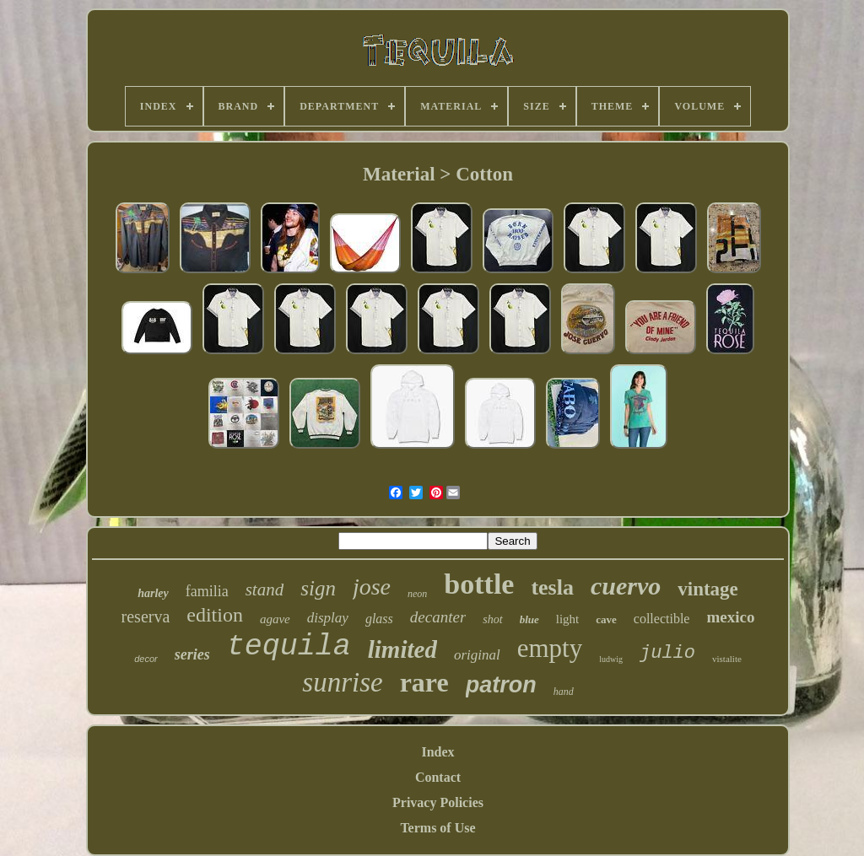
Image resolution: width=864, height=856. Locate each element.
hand (564, 691)
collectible (662, 618)
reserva (146, 616)
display (327, 618)
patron (501, 684)
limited (402, 649)
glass (379, 618)
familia (207, 591)
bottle (479, 584)
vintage (708, 589)
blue (529, 619)
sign (318, 588)
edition (214, 615)
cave (606, 619)
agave (275, 619)
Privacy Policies (437, 802)
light (568, 619)
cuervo (626, 586)
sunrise (342, 682)
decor (146, 659)
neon (417, 594)
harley (153, 593)
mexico (730, 617)
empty (550, 648)
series (192, 654)
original (477, 655)
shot (492, 619)
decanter (438, 617)
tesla (552, 587)
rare (424, 682)
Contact (438, 777)
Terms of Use (437, 828)
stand (265, 589)
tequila (289, 647)
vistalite (727, 659)
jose (372, 586)
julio (667, 653)
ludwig (611, 659)
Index (437, 752)
